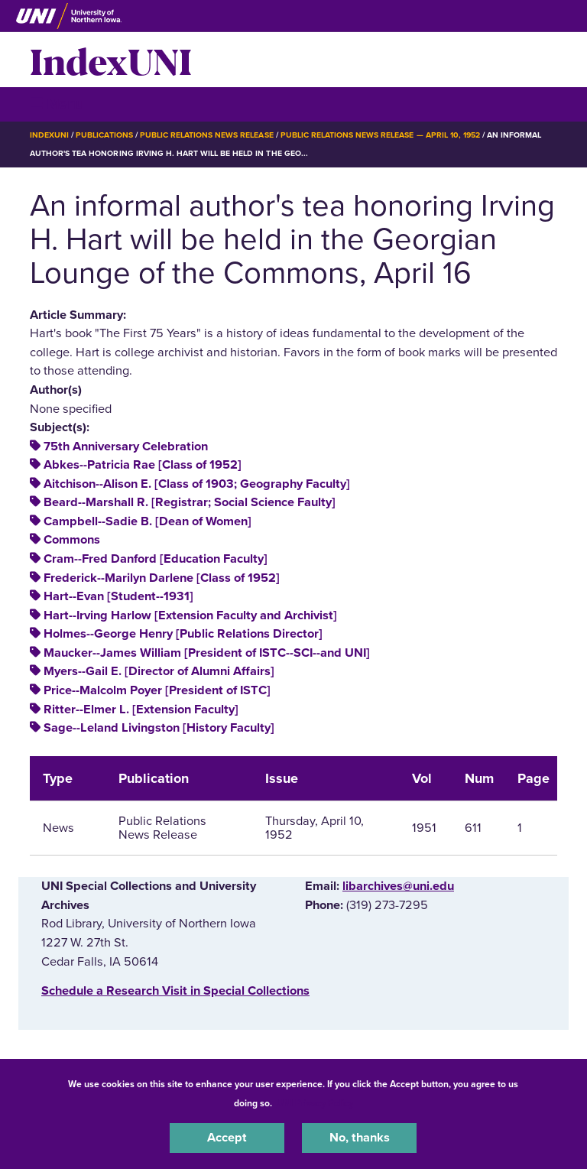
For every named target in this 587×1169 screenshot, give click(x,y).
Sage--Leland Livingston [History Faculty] (159, 727)
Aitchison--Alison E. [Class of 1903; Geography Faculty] (197, 484)
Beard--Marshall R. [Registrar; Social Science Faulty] (190, 502)
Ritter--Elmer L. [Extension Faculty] (141, 709)
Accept (227, 1137)
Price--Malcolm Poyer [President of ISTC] (157, 690)
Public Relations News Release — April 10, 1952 (380, 135)
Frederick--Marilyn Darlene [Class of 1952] (162, 578)
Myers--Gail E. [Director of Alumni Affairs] (159, 671)
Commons (72, 539)
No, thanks (359, 1137)
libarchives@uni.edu (398, 886)
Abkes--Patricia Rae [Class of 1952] (143, 464)
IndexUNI (111, 60)
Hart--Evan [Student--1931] (118, 596)
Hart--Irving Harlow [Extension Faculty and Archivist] (190, 615)
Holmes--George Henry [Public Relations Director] (183, 633)
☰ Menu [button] (57, 103)
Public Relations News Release (207, 135)
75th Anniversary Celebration (126, 446)
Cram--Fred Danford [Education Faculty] (156, 559)
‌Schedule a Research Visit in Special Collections (175, 991)
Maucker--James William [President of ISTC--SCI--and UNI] (207, 653)
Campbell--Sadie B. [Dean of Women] (147, 521)
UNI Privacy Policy (315, 1103)
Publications (104, 135)
